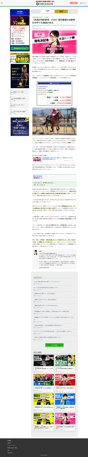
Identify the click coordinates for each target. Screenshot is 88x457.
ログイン (83, 3)
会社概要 (9, 440)
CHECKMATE (45, 455)
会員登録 (73, 3)
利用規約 (9, 443)
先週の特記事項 (35, 28)
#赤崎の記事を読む (44, 267)
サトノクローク (43, 28)
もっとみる (54, 345)
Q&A (8, 450)
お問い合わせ (10, 452)
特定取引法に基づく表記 (12, 447)
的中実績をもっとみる (20, 48)
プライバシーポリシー (11, 445)
